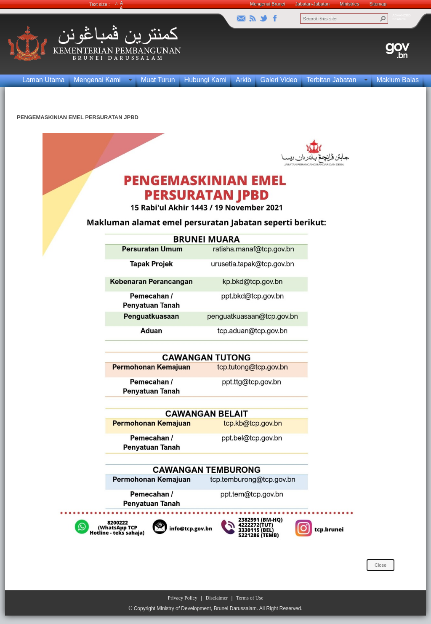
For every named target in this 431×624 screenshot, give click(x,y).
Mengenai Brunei (267, 3)
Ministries (349, 3)
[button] (383, 18)
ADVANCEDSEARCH (401, 17)
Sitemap (378, 3)
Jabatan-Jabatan (312, 3)
